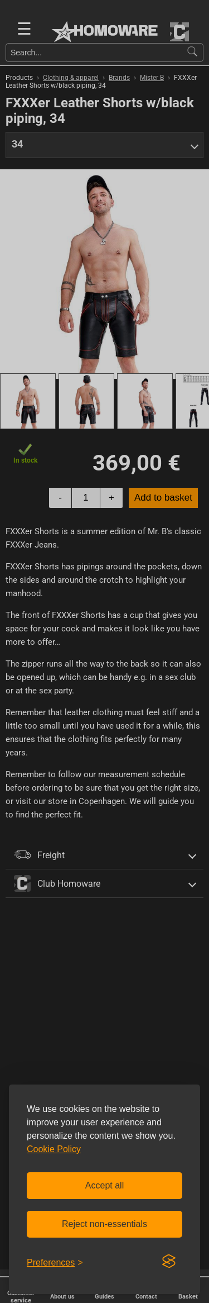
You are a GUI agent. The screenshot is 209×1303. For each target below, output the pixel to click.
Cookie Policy (54, 1149)
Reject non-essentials (104, 1224)
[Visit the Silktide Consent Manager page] (168, 1261)
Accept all (104, 1185)
